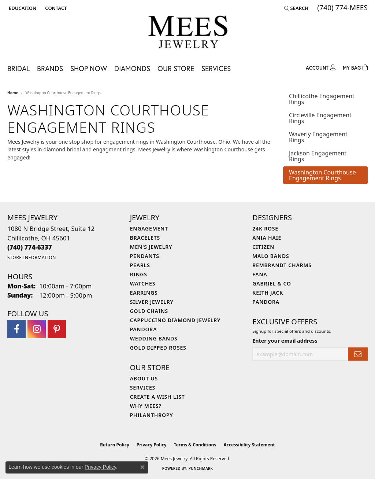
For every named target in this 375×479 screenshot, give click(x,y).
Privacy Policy (152, 445)
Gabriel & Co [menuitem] (271, 283)
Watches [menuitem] (143, 283)
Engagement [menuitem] (149, 228)
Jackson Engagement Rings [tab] (317, 156)
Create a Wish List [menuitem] (157, 396)
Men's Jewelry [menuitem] (151, 246)
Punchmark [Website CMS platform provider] (201, 468)
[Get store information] (31, 257)
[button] (21, 8)
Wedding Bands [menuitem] (154, 338)
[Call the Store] (29, 247)
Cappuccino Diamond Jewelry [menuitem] (175, 320)
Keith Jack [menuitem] (267, 292)
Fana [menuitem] (259, 274)
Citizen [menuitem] (263, 246)
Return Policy (114, 445)
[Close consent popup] (142, 467)
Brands (50, 68)
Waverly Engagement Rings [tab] (318, 137)
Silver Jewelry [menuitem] (152, 301)
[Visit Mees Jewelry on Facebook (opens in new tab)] (16, 329)
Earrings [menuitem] (144, 292)
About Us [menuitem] (144, 378)
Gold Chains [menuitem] (149, 310)
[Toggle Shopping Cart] (355, 67)
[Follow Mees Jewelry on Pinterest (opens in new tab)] (57, 329)
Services (216, 68)
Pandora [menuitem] (143, 329)
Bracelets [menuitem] (145, 237)
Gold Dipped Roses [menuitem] (158, 347)
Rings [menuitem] (138, 274)
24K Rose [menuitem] (265, 228)
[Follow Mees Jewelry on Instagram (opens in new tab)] (36, 329)
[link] (55, 8)
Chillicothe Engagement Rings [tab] (321, 99)
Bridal (18, 68)
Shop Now (88, 68)
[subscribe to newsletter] (358, 354)
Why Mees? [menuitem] (145, 405)
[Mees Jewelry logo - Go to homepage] (187, 33)
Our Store (175, 68)
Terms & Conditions (195, 445)
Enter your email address (284, 340)
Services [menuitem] (142, 387)
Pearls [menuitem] (140, 265)
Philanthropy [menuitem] (151, 415)
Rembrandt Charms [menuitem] (281, 265)
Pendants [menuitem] (144, 256)
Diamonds (132, 68)
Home (12, 92)
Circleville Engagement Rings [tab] (320, 118)
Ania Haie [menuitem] (266, 237)
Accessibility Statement (249, 445)
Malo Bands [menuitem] (270, 256)
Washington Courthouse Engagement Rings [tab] (322, 175)
